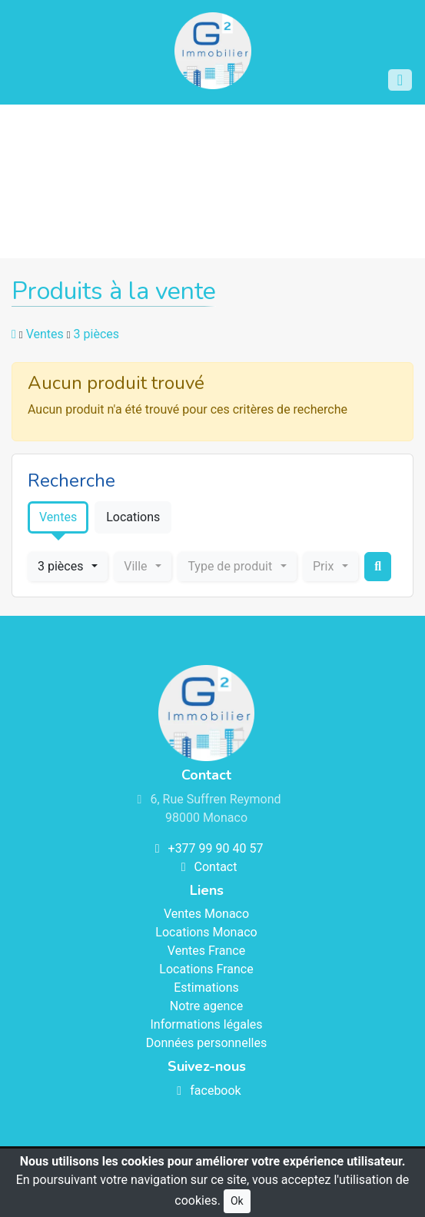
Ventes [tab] (58, 517)
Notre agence (206, 1006)
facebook (206, 1090)
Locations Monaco (206, 932)
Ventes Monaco (206, 913)
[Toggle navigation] (400, 79)
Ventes (45, 334)
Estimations (206, 987)
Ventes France (206, 950)
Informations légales (206, 1024)
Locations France (206, 969)
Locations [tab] (133, 517)
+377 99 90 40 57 (207, 848)
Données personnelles (206, 1043)
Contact (206, 867)
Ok (237, 1201)
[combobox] (68, 566)
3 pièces (96, 334)
